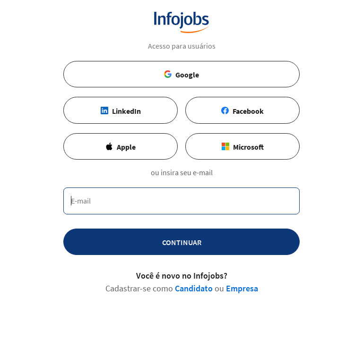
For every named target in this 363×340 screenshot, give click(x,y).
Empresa (242, 288)
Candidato (194, 288)
